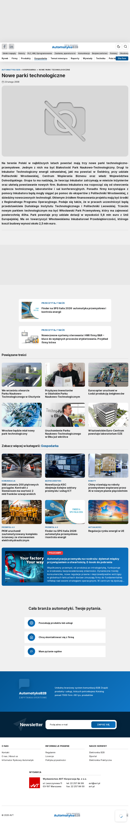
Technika (100, 58)
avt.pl (92, 786)
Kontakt (5, 752)
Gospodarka (40, 58)
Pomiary (113, 53)
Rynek (5, 58)
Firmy (15, 58)
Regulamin (50, 752)
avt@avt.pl (94, 783)
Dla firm (122, 58)
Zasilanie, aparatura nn (65, 53)
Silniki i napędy (9, 53)
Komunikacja (84, 53)
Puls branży (115, 58)
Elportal (93, 756)
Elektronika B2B (97, 752)
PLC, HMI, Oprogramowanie (40, 53)
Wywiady (87, 58)
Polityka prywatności (55, 760)
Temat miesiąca (59, 58)
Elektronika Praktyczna (100, 760)
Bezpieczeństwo (99, 53)
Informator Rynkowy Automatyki (18, 760)
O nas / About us (10, 756)
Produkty (26, 58)
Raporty (75, 58)
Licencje (49, 756)
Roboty (21, 53)
